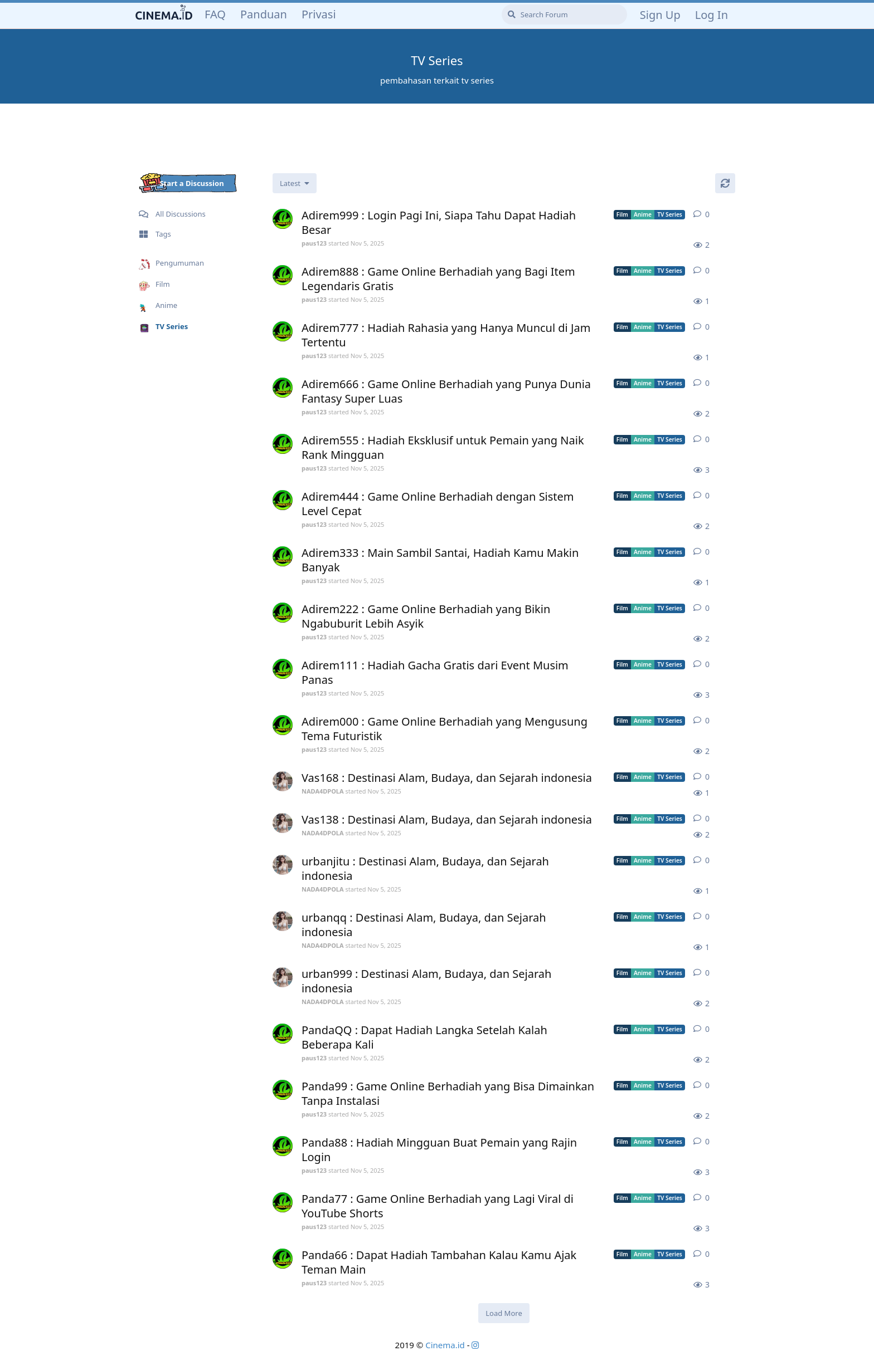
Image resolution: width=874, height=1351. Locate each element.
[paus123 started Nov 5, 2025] (283, 219)
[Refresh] (725, 183)
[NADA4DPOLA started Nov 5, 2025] (283, 781)
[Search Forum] (564, 14)
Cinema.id (445, 1344)
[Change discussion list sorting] (295, 183)
